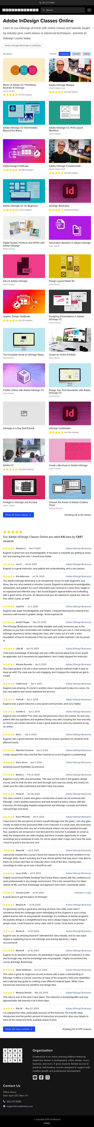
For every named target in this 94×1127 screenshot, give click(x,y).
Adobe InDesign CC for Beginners (20, 205)
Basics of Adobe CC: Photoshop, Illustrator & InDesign (19, 86)
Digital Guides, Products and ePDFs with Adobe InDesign (24, 244)
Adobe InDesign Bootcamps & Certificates (23, 45)
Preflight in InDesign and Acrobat (20, 502)
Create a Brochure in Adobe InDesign (68, 465)
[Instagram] (47, 1077)
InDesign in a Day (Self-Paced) (18, 428)
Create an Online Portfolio (62, 354)
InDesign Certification (60, 428)
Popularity (64, 53)
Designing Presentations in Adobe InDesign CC (66, 318)
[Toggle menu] (89, 10)
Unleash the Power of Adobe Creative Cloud (68, 504)
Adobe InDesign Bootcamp (78, 548)
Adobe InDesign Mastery (61, 85)
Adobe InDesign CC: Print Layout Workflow (66, 129)
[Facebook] (41, 1077)
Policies (47, 1123)
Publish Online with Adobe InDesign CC (23, 390)
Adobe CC (8, 465)
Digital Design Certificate (15, 166)
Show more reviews (19, 1029)
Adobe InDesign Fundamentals (65, 166)
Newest (76, 53)
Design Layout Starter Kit (61, 281)
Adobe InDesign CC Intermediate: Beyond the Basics (20, 129)
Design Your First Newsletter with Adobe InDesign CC (70, 391)
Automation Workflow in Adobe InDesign (70, 242)
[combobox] (63, 10)
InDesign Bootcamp (59, 205)
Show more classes (18, 514)
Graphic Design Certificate (16, 316)
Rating (86, 53)
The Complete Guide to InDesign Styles (23, 354)
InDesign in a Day (82, 892)
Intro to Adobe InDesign (15, 281)
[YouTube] (35, 1077)
